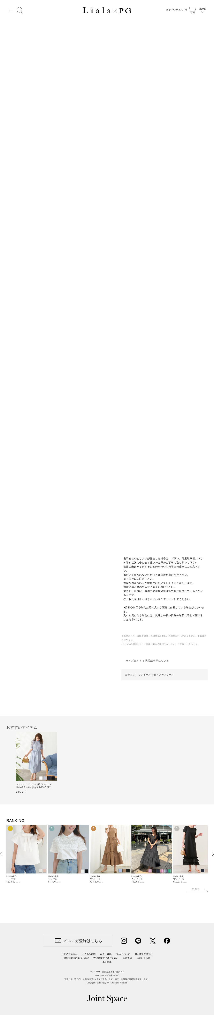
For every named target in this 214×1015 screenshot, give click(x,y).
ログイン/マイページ (175, 10)
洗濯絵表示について (157, 660)
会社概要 (107, 962)
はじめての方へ (69, 954)
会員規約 (127, 958)
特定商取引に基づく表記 (76, 958)
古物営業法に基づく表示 (105, 958)
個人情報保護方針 (144, 954)
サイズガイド (134, 660)
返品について (123, 954)
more (196, 888)
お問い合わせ (143, 958)
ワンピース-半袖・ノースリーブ (156, 674)
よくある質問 (88, 954)
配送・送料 (106, 954)
